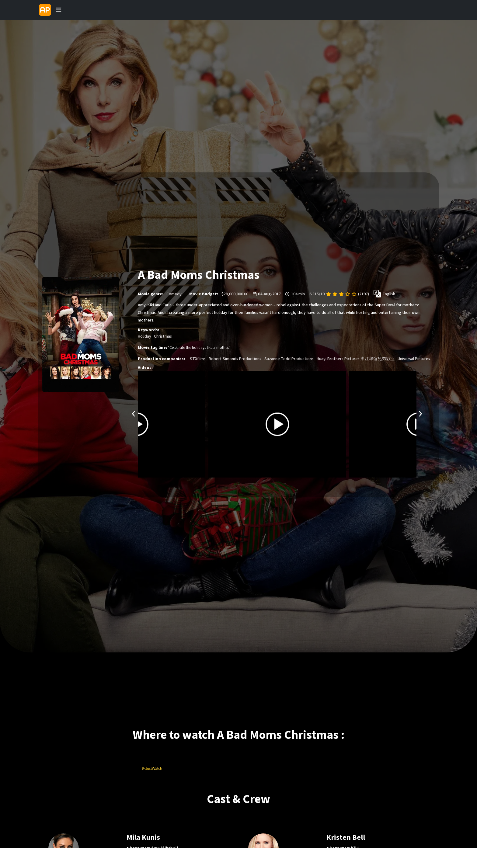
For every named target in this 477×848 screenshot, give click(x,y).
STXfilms (198, 359)
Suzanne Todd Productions (289, 359)
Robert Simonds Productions (235, 359)
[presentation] (134, 412)
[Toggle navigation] (58, 10)
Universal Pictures (414, 359)
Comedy (174, 294)
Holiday (144, 336)
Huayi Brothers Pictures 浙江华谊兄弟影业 (356, 359)
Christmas (163, 336)
